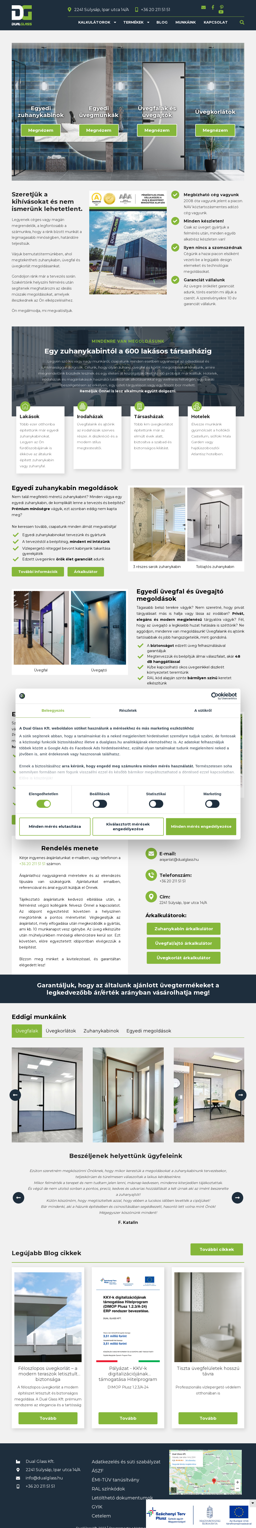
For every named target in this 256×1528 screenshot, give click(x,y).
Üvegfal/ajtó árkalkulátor (183, 939)
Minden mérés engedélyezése (201, 826)
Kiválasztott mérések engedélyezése (128, 826)
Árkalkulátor (86, 567)
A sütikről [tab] (203, 710)
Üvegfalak (27, 1026)
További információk (38, 567)
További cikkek (217, 1245)
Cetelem (101, 1511)
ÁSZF (98, 1466)
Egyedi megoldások (148, 1026)
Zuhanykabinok (101, 1026)
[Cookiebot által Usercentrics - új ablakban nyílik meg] (215, 696)
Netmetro (142, 1524)
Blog (162, 18)
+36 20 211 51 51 (32, 859)
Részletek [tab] (128, 710)
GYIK (97, 1502)
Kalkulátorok (94, 18)
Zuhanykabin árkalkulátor (183, 924)
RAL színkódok (108, 1484)
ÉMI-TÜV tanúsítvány (115, 1475)
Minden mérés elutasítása (55, 826)
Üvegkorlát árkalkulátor (183, 953)
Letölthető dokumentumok (122, 1493)
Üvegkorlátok (61, 1026)
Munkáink (186, 18)
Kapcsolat (216, 18)
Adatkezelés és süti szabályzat (126, 1457)
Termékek (133, 18)
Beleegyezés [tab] (53, 710)
